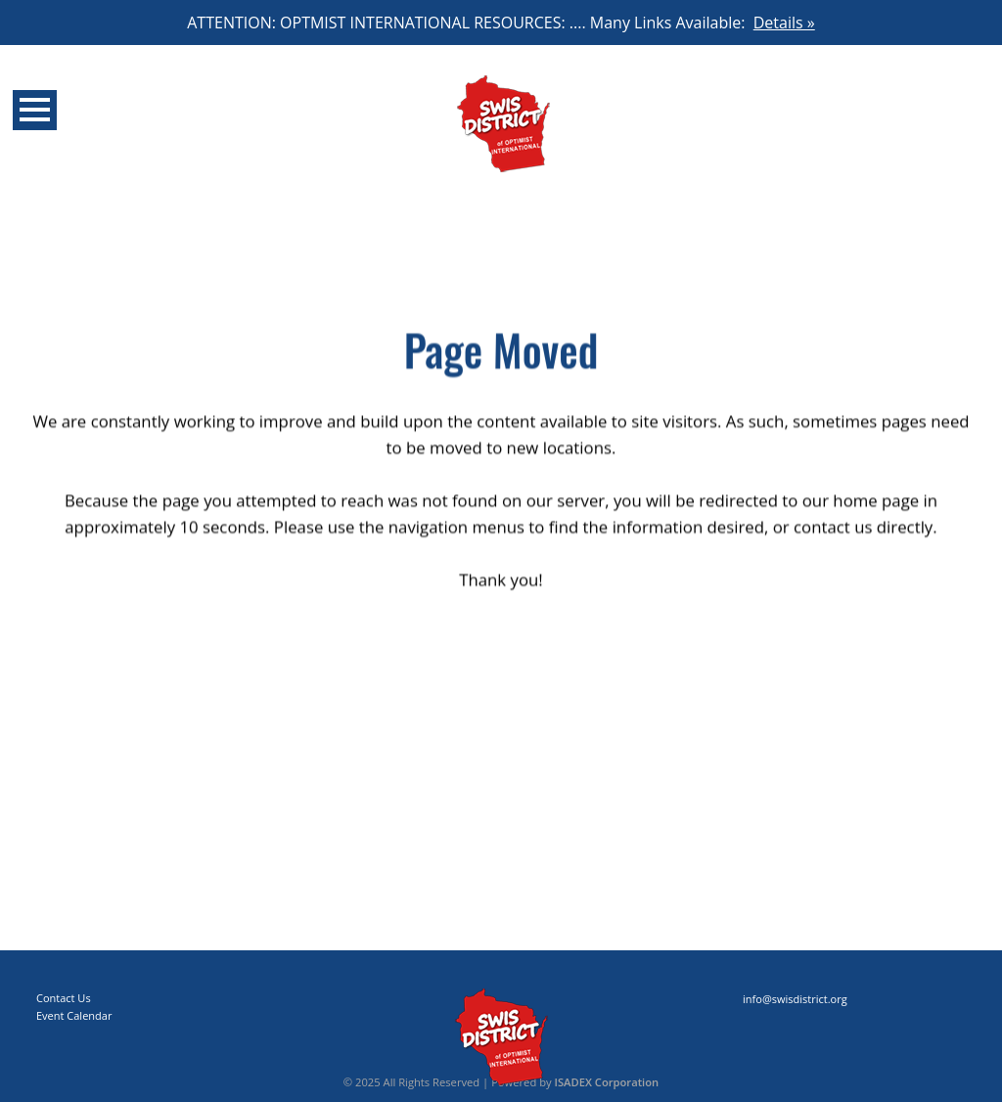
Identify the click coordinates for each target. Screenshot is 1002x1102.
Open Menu (35, 110)
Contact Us (63, 997)
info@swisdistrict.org (795, 998)
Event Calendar (74, 1015)
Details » (784, 22)
